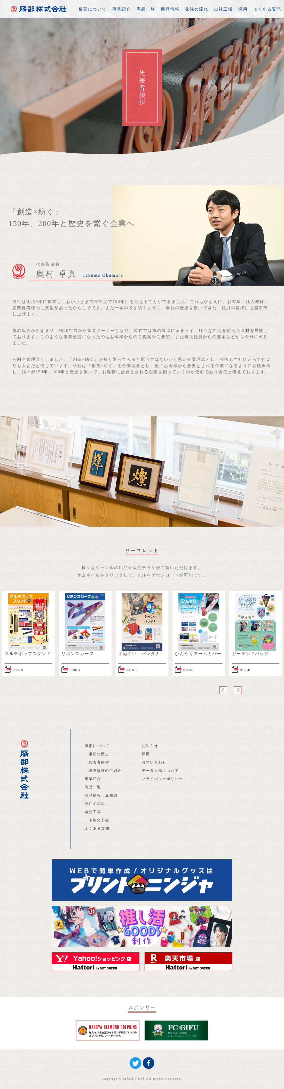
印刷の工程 (99, 820)
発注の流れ (196, 9)
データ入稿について (160, 771)
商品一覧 (146, 9)
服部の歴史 (99, 754)
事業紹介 (121, 9)
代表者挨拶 (99, 762)
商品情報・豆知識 (101, 795)
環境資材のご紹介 (105, 771)
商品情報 (170, 9)
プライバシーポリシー (162, 779)
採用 (243, 9)
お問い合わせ (154, 762)
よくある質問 (267, 9)
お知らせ (150, 746)
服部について (93, 9)
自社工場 (223, 9)
